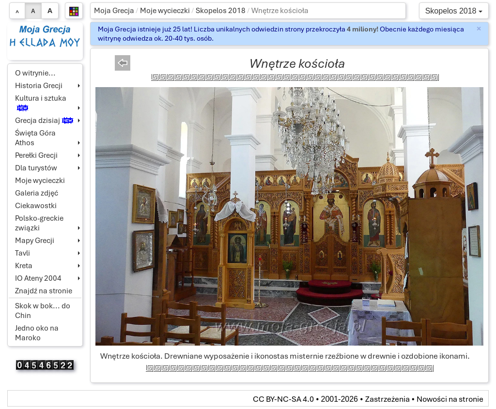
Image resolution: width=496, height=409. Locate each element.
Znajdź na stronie (43, 291)
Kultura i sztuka (40, 102)
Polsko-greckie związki (39, 223)
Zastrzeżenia (387, 399)
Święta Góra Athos (35, 138)
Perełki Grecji (36, 155)
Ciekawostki (36, 206)
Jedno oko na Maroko (37, 333)
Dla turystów (36, 168)
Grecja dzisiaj (44, 120)
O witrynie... (35, 73)
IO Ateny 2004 (38, 278)
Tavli (22, 253)
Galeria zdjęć (36, 193)
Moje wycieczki (165, 10)
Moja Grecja (114, 10)
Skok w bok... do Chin (42, 310)
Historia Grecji (38, 86)
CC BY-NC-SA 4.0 (283, 399)
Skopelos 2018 (221, 10)
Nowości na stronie (450, 399)
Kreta (23, 266)
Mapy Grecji (34, 240)
